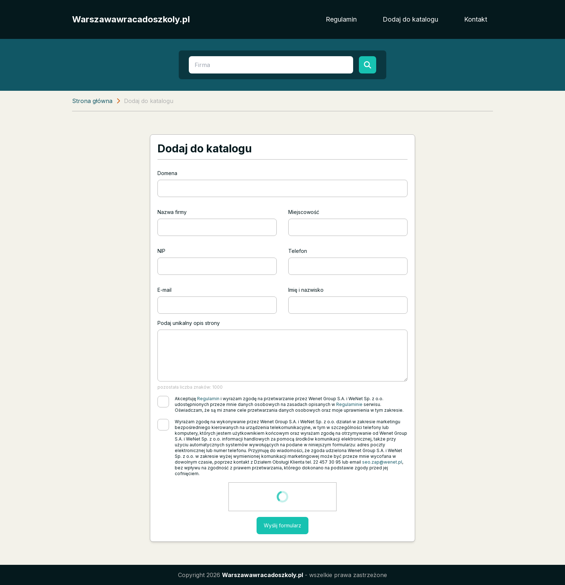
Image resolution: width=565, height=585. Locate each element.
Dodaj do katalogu (410, 19)
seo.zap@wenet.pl (382, 462)
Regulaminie (349, 404)
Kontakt (475, 19)
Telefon (297, 251)
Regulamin (341, 19)
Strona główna (92, 100)
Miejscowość (303, 212)
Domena (167, 173)
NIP (161, 251)
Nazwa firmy (172, 212)
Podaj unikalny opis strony (188, 323)
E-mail (164, 290)
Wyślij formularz (282, 525)
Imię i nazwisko (306, 290)
